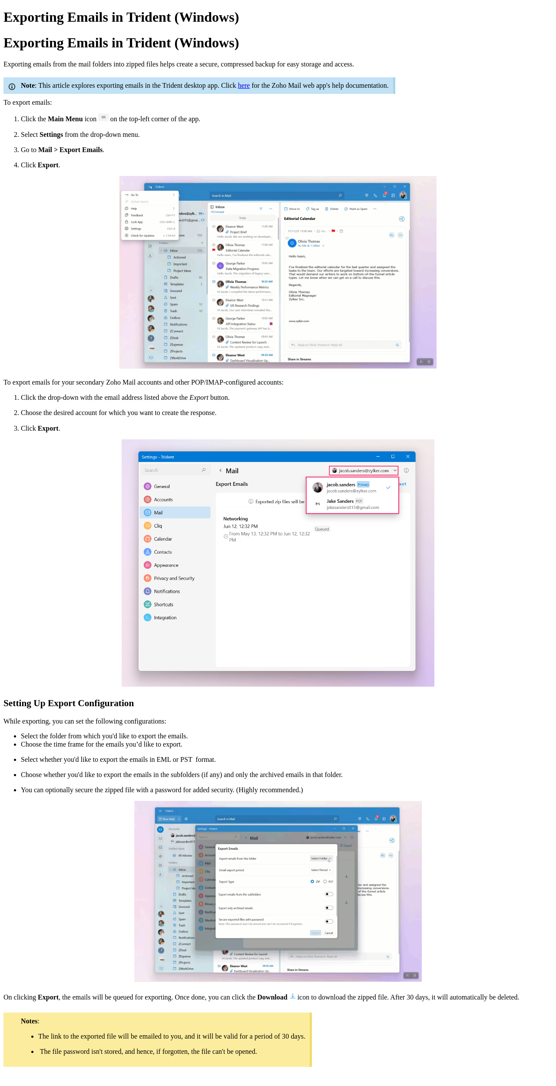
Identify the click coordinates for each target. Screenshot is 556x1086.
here (244, 85)
